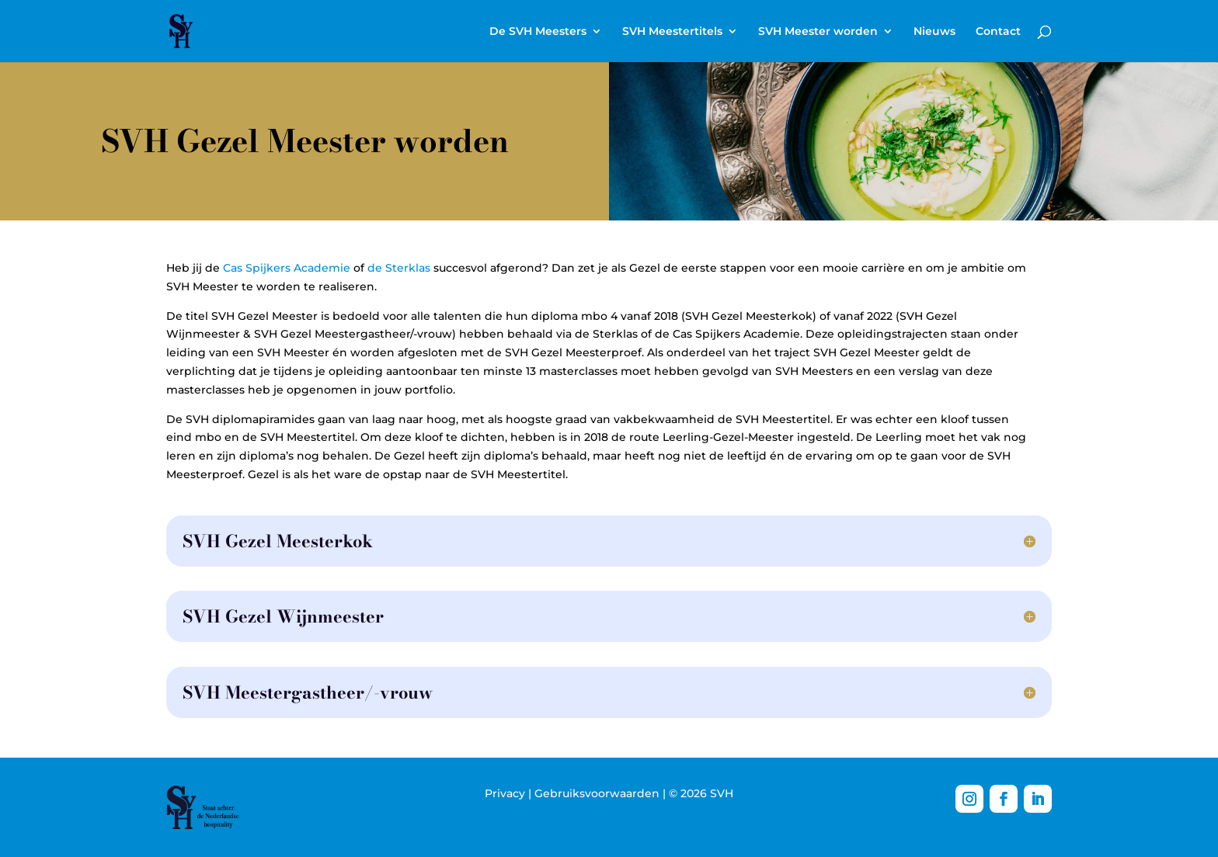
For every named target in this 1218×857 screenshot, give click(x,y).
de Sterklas (398, 268)
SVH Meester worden (818, 32)
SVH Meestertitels (672, 32)
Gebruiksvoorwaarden (596, 793)
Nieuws (934, 32)
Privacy (505, 793)
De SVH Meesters (537, 32)
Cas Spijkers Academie (286, 268)
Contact (998, 32)
